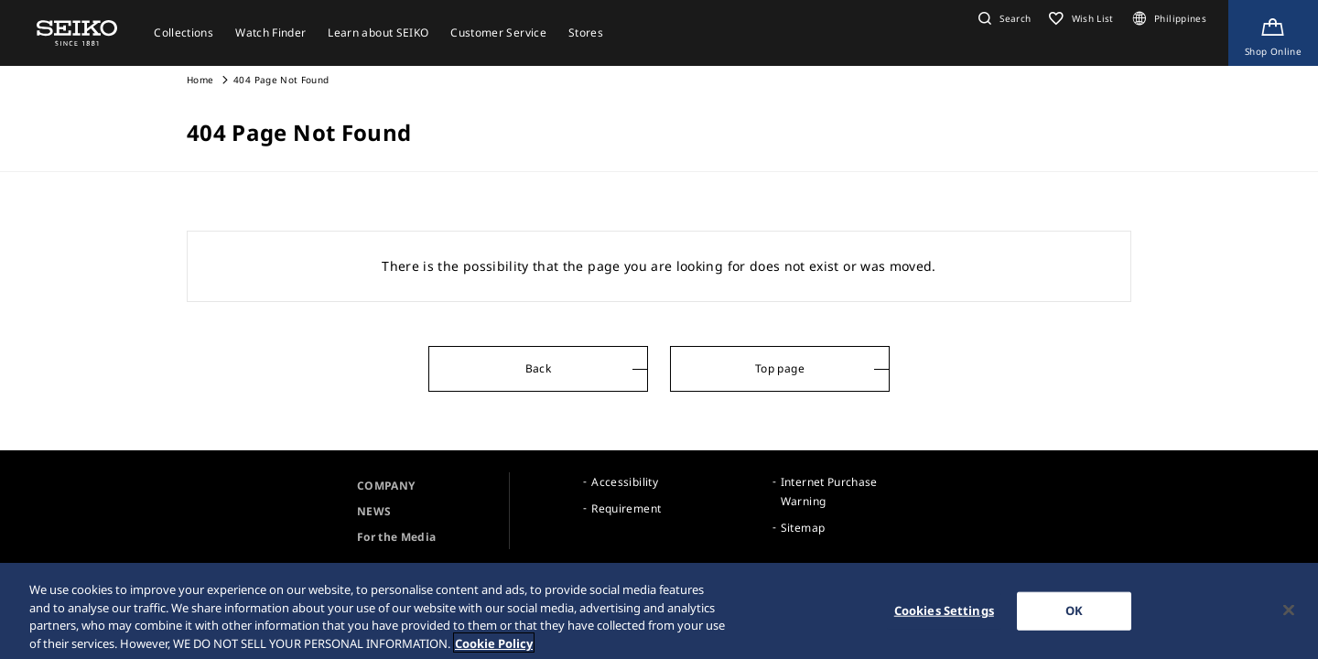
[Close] (1289, 615)
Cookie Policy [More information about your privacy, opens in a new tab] (494, 648)
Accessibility (624, 482)
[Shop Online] (1273, 33)
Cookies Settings (944, 615)
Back (538, 368)
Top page (780, 368)
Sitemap (803, 527)
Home (200, 79)
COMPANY (386, 485)
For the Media (397, 537)
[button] (1002, 18)
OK (1074, 615)
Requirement (626, 508)
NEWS (374, 511)
